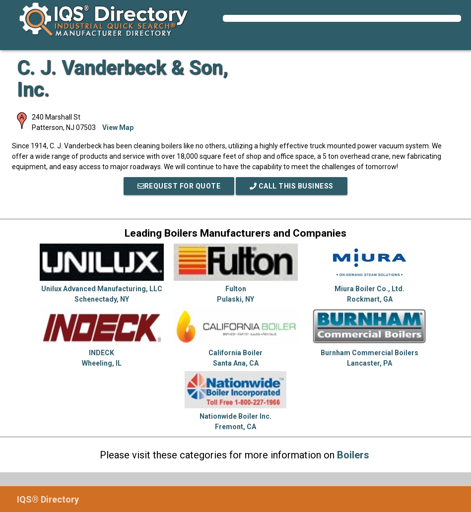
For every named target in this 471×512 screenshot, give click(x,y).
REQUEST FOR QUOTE (179, 186)
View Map (118, 127)
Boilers (353, 455)
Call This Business (292, 186)
